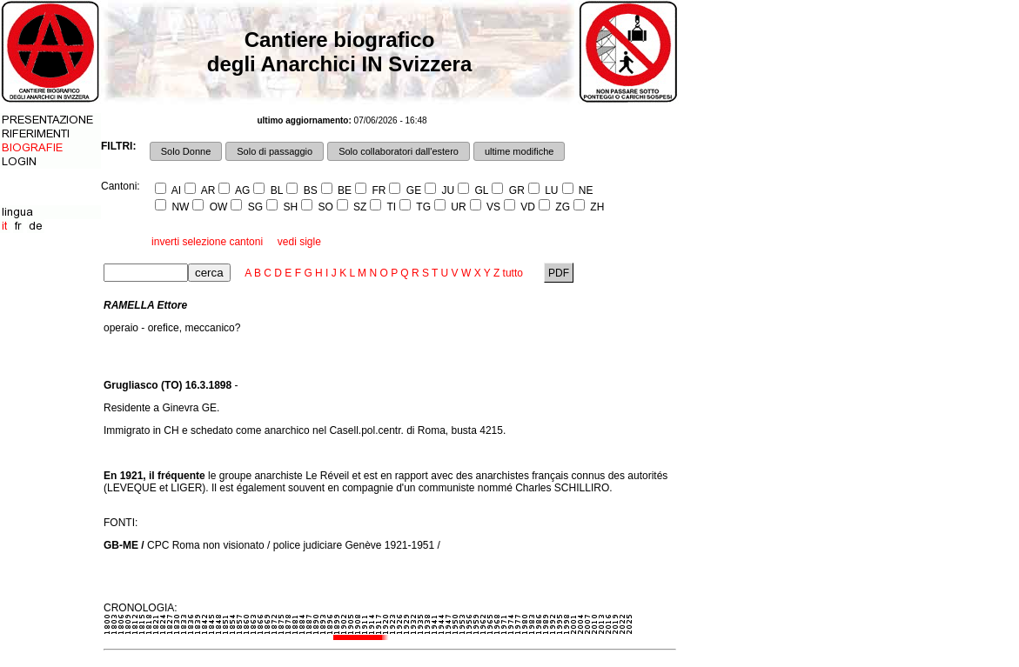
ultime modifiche (519, 151)
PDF (559, 273)
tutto (513, 273)
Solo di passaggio (274, 151)
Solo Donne (186, 151)
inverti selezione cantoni (207, 242)
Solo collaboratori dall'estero (399, 151)
